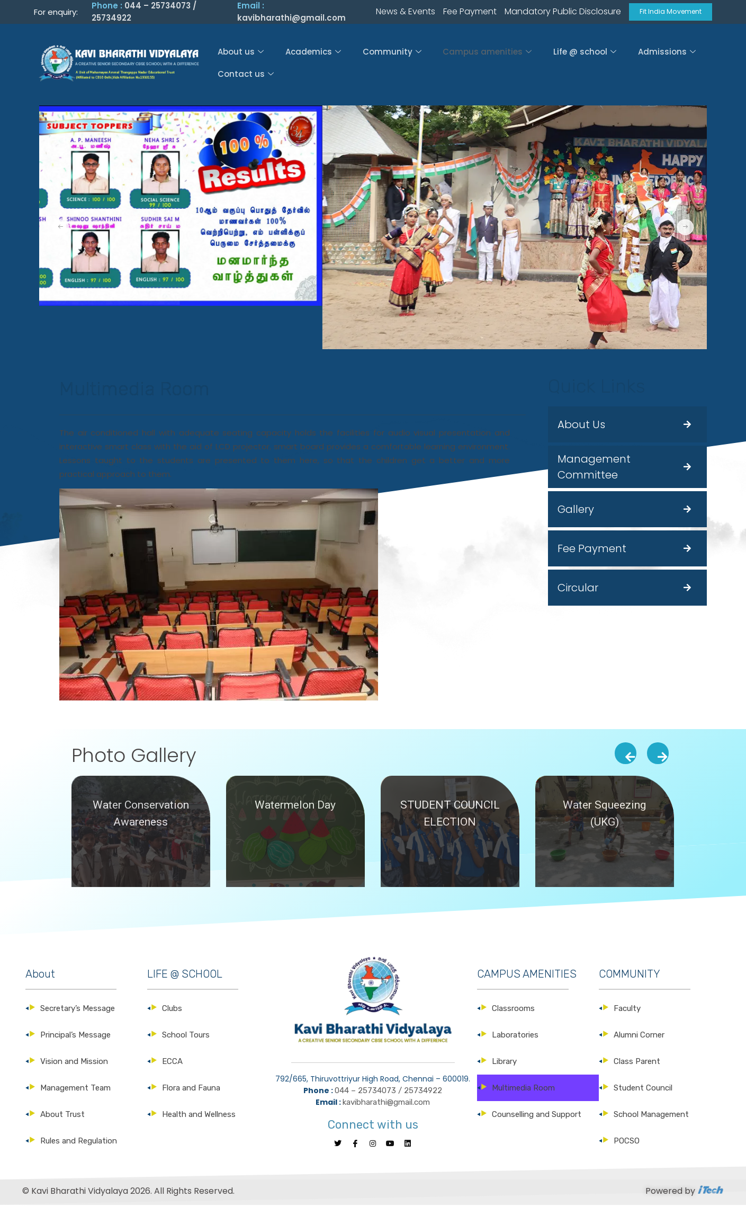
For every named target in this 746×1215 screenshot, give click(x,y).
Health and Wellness (199, 1123)
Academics (311, 60)
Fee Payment (592, 557)
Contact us (243, 81)
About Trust (62, 1123)
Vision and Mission (74, 1070)
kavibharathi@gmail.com (291, 22)
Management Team (75, 1097)
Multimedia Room (523, 1097)
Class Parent (637, 1070)
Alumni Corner (639, 1044)
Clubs (172, 1017)
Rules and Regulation (78, 1150)
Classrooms (513, 1017)
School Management (651, 1123)
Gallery (576, 518)
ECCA (172, 1070)
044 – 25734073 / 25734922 (388, 1099)
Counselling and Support (536, 1123)
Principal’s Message (75, 1044)
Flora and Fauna (191, 1097)
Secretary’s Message (77, 1017)
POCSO (627, 1150)
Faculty (627, 1017)
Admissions (669, 60)
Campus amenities (487, 60)
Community (391, 60)
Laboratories (515, 1044)
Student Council (643, 1097)
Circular (578, 596)
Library (504, 1070)
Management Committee (594, 475)
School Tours (186, 1044)
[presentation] (625, 762)
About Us (581, 433)
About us (238, 60)
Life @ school (586, 60)
